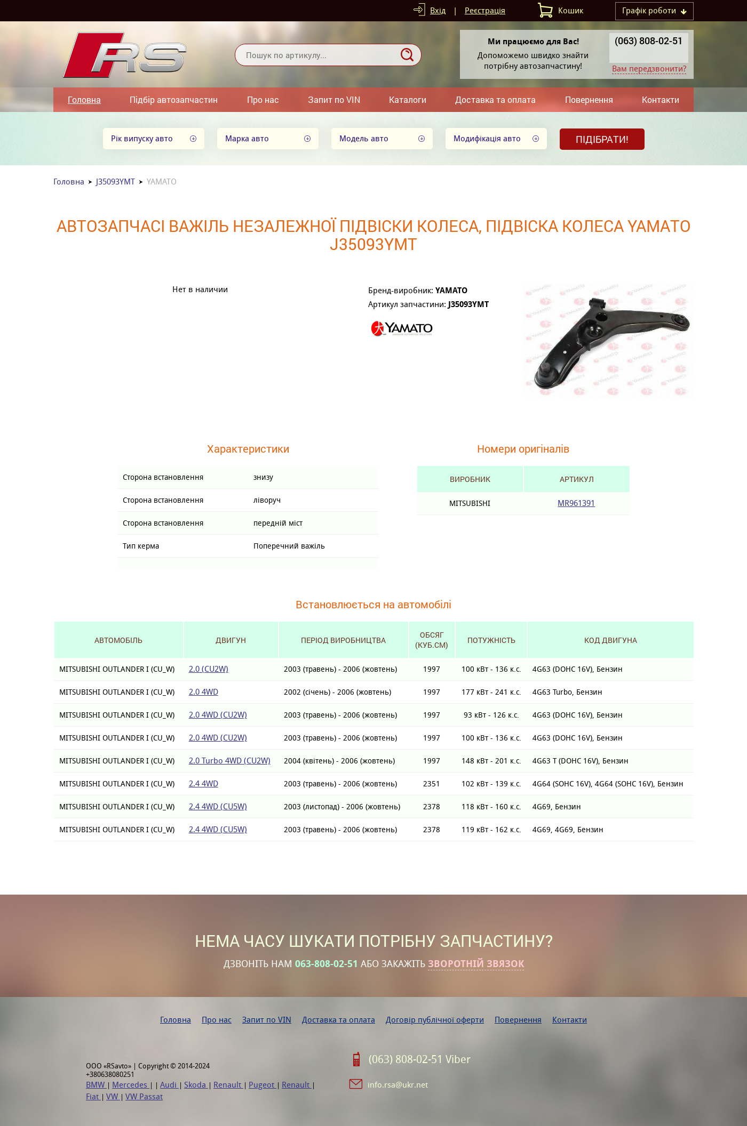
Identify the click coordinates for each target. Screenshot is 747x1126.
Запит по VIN (334, 99)
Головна (84, 99)
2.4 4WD (203, 783)
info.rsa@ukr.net (398, 1085)
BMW (96, 1085)
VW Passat (144, 1096)
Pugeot (262, 1085)
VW (113, 1096)
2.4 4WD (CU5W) (218, 806)
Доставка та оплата (495, 99)
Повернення (589, 99)
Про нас (263, 99)
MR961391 (576, 503)
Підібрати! (602, 139)
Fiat (93, 1096)
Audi (169, 1085)
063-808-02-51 (326, 964)
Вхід (438, 10)
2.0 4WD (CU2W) (218, 715)
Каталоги (407, 99)
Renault (228, 1085)
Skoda (196, 1085)
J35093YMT (115, 181)
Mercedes (130, 1085)
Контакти (660, 99)
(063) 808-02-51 (649, 40)
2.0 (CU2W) (208, 669)
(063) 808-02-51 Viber (420, 1059)
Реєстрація (485, 10)
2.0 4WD (203, 692)
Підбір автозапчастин (174, 99)
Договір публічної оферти (435, 1020)
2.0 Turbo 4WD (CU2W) (230, 760)
